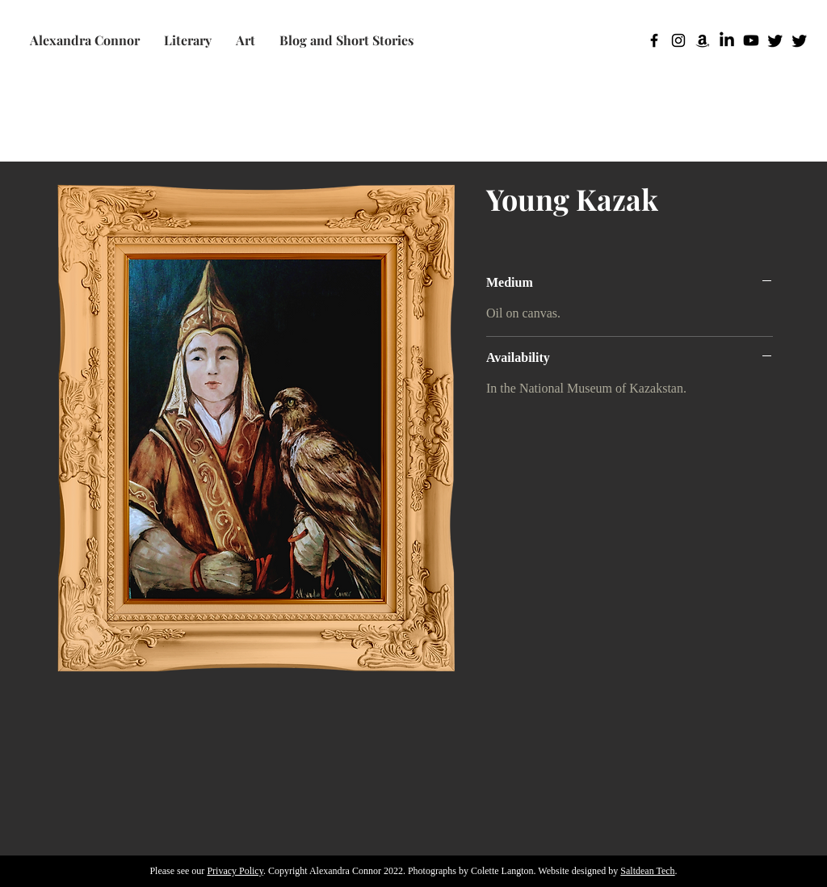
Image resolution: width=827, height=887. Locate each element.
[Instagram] (678, 40)
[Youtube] (751, 40)
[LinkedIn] (727, 40)
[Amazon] (703, 40)
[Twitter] (775, 40)
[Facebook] (654, 40)
